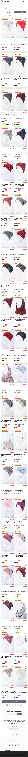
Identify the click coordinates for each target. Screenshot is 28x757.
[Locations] (20, 1)
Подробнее (19, 752)
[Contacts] (23, 1)
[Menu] (2, 1)
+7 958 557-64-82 (14, 725)
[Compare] (12, 22)
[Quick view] (12, 18)
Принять (14, 754)
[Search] (2, 5)
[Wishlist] (12, 20)
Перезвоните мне (14, 726)
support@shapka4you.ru (14, 743)
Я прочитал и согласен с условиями (14, 716)
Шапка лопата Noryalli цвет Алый (20, 42)
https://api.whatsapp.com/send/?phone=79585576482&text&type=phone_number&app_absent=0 (16, 740)
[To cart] (7, 52)
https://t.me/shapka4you (13, 740)
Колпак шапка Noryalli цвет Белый (20, 656)
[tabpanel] (7, 28)
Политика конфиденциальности (14, 716)
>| (20, 705)
